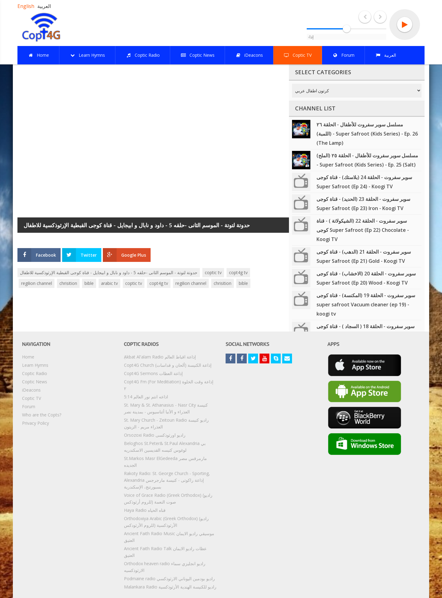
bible (89, 283)
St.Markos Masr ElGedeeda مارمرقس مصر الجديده (165, 461)
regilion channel (36, 283)
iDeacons (31, 390)
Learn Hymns (35, 365)
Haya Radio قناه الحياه (145, 510)
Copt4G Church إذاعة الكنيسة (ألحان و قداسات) (168, 365)
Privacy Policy (35, 423)
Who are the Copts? (41, 415)
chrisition (68, 283)
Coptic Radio (34, 373)
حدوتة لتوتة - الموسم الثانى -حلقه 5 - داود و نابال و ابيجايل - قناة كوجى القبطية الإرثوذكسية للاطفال (108, 272)
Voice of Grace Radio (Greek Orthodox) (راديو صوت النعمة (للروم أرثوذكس (168, 498)
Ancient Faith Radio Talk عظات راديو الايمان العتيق (165, 552)
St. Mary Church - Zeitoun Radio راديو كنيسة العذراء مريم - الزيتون (166, 423)
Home (28, 357)
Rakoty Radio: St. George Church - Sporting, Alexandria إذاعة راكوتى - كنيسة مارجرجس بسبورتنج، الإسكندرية (167, 480)
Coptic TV (31, 398)
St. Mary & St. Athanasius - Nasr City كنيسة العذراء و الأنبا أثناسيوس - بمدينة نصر (166, 408)
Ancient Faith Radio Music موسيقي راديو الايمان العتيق (169, 537)
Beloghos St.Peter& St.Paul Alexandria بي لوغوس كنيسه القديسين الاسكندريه (165, 446)
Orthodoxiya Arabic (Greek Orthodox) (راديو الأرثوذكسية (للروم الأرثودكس (166, 522)
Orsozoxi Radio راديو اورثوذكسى (154, 435)
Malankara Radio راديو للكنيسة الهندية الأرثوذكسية (170, 587)
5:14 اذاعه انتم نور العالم (146, 397)
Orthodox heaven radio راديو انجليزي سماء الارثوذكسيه (164, 567)
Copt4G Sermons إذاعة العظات (153, 373)
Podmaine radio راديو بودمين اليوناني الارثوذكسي (169, 578)
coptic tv (213, 272)
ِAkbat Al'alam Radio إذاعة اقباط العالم (160, 357)
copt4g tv (238, 272)
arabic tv (109, 283)
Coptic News (34, 382)
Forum (28, 406)
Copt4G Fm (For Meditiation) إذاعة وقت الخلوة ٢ (168, 385)
